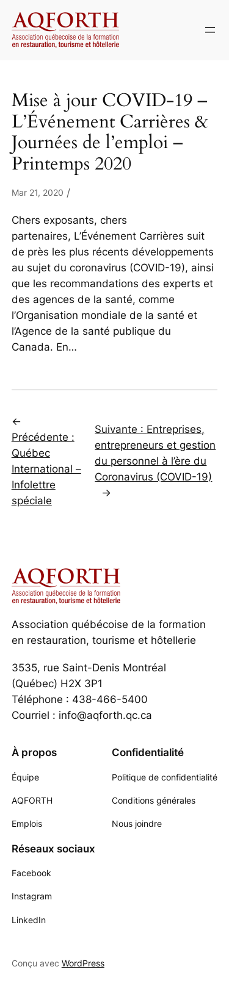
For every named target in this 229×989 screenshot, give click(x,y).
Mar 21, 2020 (38, 192)
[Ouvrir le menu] (210, 30)
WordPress (83, 963)
